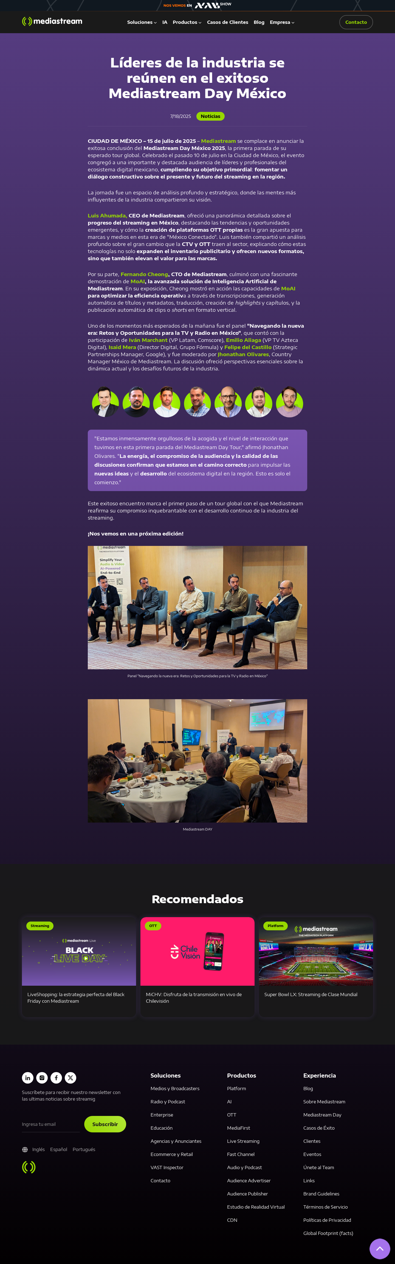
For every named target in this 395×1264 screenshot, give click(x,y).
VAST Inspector (167, 1167)
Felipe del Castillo (248, 347)
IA (164, 22)
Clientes (311, 1141)
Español (58, 1149)
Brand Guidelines (321, 1194)
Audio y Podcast (244, 1167)
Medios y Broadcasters (175, 1088)
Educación (162, 1128)
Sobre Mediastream (324, 1101)
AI (229, 1101)
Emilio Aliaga (244, 340)
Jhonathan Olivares (243, 354)
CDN (232, 1220)
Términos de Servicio (325, 1207)
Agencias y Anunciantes (176, 1141)
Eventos (312, 1154)
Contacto (160, 1180)
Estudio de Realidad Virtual (256, 1207)
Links (309, 1180)
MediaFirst (238, 1128)
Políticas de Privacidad (327, 1220)
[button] (142, 22)
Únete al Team (318, 1167)
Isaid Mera (123, 347)
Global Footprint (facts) (328, 1233)
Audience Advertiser (249, 1180)
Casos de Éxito (319, 1128)
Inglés (38, 1149)
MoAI (288, 288)
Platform (236, 1088)
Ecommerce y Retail (172, 1154)
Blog (259, 22)
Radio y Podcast (168, 1101)
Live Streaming (243, 1141)
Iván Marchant (149, 340)
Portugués (84, 1149)
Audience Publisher (247, 1194)
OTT (231, 1115)
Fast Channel (241, 1154)
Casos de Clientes (227, 22)
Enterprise (162, 1115)
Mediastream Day (322, 1115)
